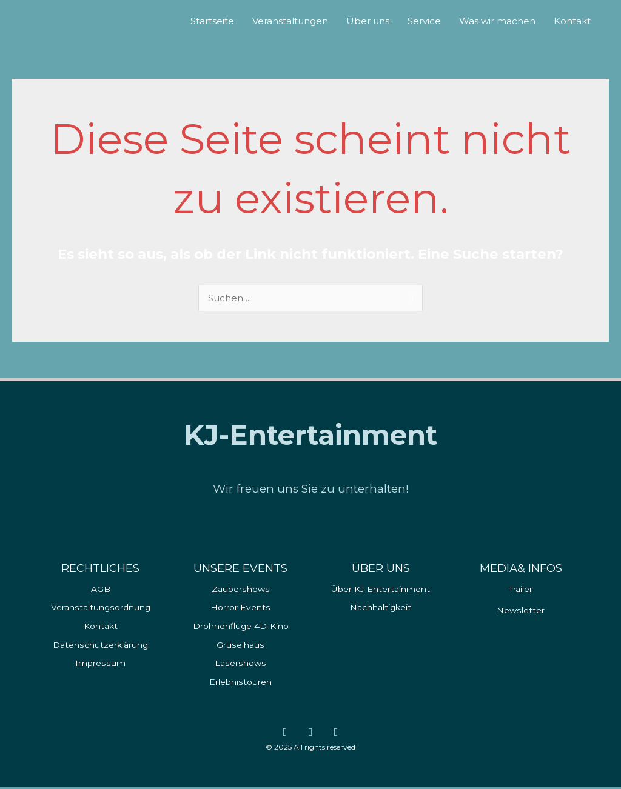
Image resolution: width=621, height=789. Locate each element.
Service (424, 21)
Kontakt (572, 21)
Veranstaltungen (290, 21)
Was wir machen (497, 21)
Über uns (367, 21)
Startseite (212, 21)
